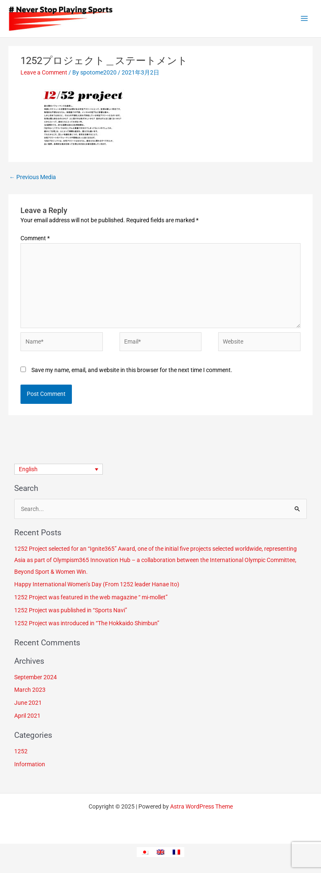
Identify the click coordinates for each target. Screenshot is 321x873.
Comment (35, 238)
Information (29, 764)
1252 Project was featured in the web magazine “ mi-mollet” (91, 597)
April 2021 (27, 715)
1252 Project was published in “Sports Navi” (70, 610)
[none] (58, 469)
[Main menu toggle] (304, 18)
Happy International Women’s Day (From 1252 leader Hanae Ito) (96, 584)
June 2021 (28, 702)
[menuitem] (58, 469)
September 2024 (35, 677)
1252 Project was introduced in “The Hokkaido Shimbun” (86, 623)
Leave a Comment (43, 72)
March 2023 (30, 689)
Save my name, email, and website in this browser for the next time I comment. (131, 370)
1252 (21, 751)
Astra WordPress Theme (201, 806)
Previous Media (32, 177)
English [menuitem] (28, 469)
